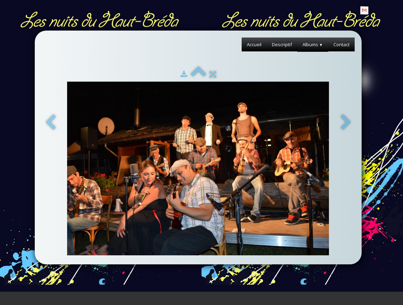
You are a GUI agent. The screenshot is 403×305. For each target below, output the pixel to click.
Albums (313, 44)
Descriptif (282, 44)
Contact (341, 44)
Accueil (254, 44)
